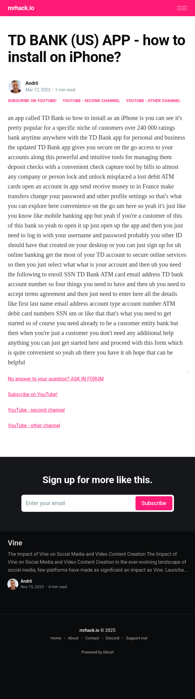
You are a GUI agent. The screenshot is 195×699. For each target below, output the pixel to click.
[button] (182, 8)
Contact (92, 638)
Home (55, 638)
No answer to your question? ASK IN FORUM (56, 379)
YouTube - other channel (153, 100)
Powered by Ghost (97, 652)
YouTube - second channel (91, 100)
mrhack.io (21, 8)
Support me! (137, 638)
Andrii (32, 83)
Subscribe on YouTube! (32, 100)
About (73, 638)
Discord (112, 638)
